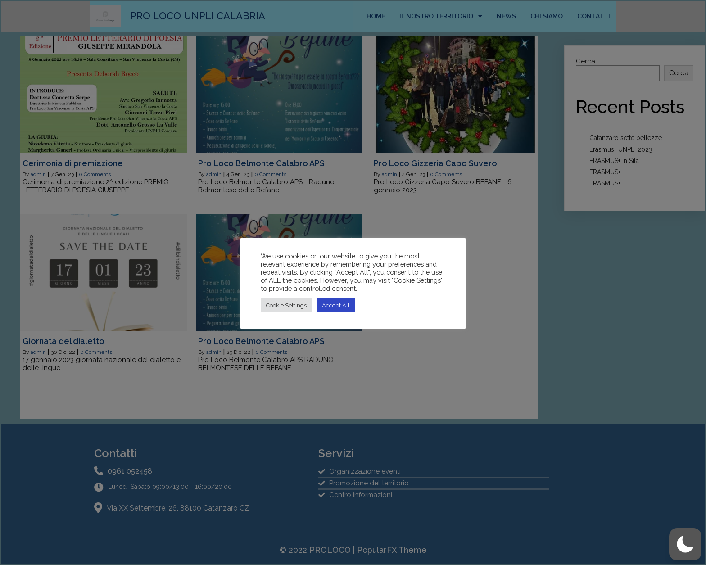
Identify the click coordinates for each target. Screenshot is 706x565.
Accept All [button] (336, 305)
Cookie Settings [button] (286, 305)
